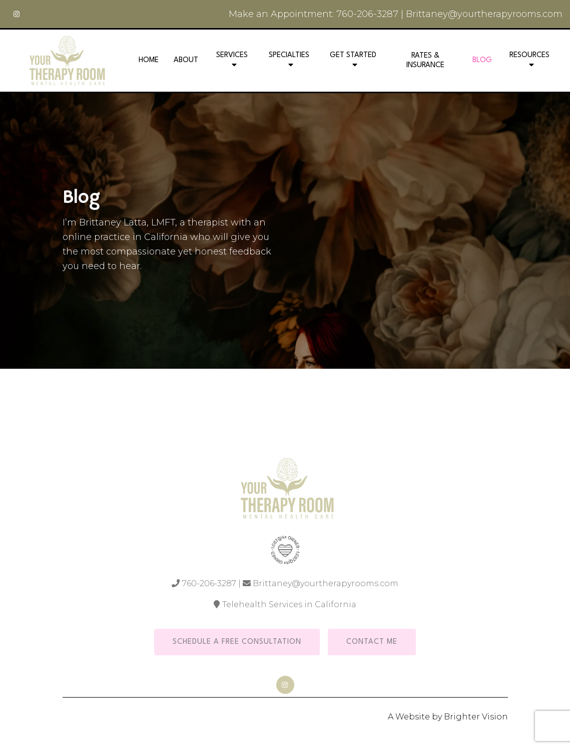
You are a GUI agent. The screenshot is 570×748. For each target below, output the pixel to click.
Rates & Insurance (425, 60)
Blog (482, 60)
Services (232, 55)
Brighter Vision (476, 716)
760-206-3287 (367, 14)
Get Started (353, 55)
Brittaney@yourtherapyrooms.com (484, 14)
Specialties (289, 55)
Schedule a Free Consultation (237, 642)
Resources (529, 55)
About (186, 60)
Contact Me (371, 642)
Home (149, 60)
